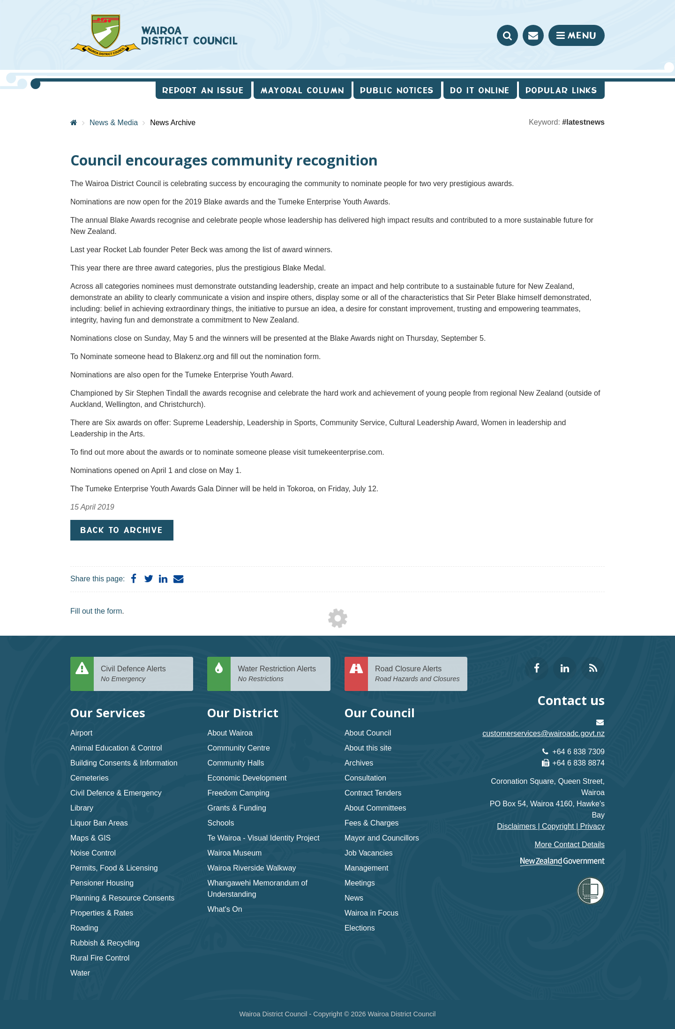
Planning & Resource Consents (122, 898)
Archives (359, 763)
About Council (368, 733)
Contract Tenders (373, 793)
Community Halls (235, 763)
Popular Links (562, 90)
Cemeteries (89, 778)
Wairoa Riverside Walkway (251, 868)
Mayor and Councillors (382, 838)
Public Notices (397, 90)
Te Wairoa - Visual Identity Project (263, 838)
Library (81, 808)
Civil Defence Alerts (143, 674)
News (354, 898)
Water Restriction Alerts (280, 674)
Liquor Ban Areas (99, 823)
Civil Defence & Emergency (116, 793)
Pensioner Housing (102, 883)
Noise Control (93, 853)
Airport (81, 733)
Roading (84, 928)
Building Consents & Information (124, 763)
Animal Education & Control (116, 748)
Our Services (107, 713)
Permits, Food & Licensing (114, 868)
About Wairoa (229, 733)
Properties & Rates (101, 913)
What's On (224, 909)
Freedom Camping (238, 793)
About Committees (375, 808)
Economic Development (246, 778)
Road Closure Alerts (417, 674)
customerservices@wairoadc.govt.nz (543, 733)
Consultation (365, 778)
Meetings (360, 883)
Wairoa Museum (234, 853)
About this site (368, 748)
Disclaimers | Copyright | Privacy (551, 826)
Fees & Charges (372, 823)
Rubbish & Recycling (105, 943)
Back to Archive (122, 530)
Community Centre (238, 748)
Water (80, 973)
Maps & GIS (90, 838)
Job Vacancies (369, 853)
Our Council (380, 713)
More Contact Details (570, 845)
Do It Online (480, 90)
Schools (220, 823)
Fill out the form (96, 611)
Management (366, 868)
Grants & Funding (236, 808)
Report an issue (203, 90)
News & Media (114, 123)
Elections (360, 928)
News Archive (172, 123)
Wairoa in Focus (371, 913)
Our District (242, 713)
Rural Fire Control (99, 958)
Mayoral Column (303, 90)
